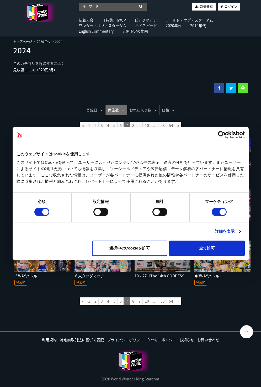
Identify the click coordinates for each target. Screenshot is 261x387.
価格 (168, 110)
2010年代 (198, 25)
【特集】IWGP (114, 20)
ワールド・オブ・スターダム (189, 20)
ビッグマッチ (146, 20)
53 (163, 125)
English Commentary (96, 31)
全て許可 (207, 248)
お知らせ (186, 339)
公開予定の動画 (135, 31)
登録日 (94, 110)
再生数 (116, 110)
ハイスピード (146, 25)
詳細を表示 (225, 231)
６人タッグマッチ (89, 275)
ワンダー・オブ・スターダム (102, 25)
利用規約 (49, 339)
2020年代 (174, 25)
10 (147, 125)
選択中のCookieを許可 (129, 248)
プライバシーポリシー (125, 339)
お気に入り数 (143, 110)
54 (171, 125)
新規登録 (206, 6)
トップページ (22, 41)
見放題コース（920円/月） (35, 69)
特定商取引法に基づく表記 (82, 339)
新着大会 (86, 20)
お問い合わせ (208, 339)
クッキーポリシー (161, 339)
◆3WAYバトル (206, 275)
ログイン (231, 6)
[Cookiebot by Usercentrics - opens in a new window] (222, 135)
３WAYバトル (25, 275)
